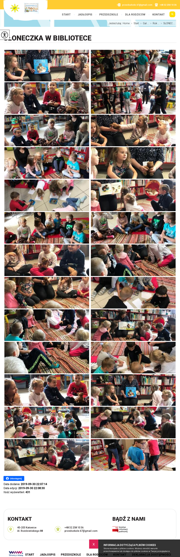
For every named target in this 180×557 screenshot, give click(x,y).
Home (126, 23)
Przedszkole (108, 14)
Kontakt (158, 14)
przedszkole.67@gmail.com (134, 4)
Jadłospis (85, 14)
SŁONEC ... (167, 23)
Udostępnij (14, 478)
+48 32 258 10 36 (165, 4)
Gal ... (144, 23)
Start (66, 14)
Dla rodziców (135, 14)
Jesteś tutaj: (116, 23)
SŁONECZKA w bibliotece (47, 38)
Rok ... (154, 23)
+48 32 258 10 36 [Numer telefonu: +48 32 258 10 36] (74, 527)
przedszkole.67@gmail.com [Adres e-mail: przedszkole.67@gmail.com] (81, 530)
